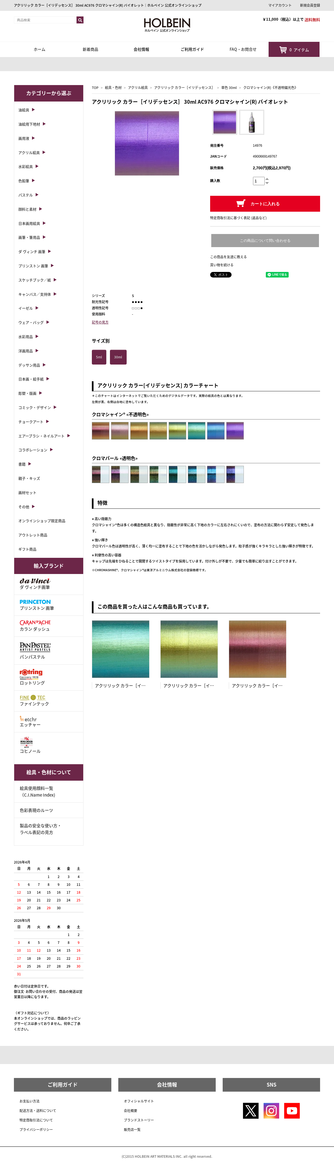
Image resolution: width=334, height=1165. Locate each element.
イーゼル (25, 308)
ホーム (39, 49)
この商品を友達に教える (228, 256)
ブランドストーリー (139, 1120)
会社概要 (130, 1110)
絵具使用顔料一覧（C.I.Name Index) (37, 791)
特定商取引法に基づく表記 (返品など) (238, 217)
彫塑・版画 (27, 393)
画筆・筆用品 (29, 237)
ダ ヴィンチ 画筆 (31, 251)
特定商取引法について (36, 1120)
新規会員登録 (310, 5)
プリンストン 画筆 (33, 265)
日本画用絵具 (29, 223)
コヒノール (30, 745)
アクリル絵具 (138, 87)
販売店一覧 (132, 1129)
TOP (95, 87)
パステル (25, 194)
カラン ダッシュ (35, 626)
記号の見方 (100, 322)
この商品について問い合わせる (265, 240)
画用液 (23, 138)
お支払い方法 (29, 1101)
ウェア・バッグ (31, 322)
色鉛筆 (23, 180)
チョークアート (30, 421)
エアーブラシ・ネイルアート (41, 435)
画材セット (27, 492)
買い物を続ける (222, 264)
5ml (99, 357)
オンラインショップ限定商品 (41, 520)
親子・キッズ (29, 478)
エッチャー (30, 722)
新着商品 (90, 49)
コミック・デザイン (34, 407)
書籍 (22, 464)
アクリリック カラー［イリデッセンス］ (184, 87)
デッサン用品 (29, 365)
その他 (23, 506)
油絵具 (23, 109)
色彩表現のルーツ (36, 810)
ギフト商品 (27, 549)
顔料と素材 (27, 209)
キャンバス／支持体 (34, 294)
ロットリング (32, 677)
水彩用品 (25, 336)
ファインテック (34, 701)
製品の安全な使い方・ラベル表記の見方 (41, 829)
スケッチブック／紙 (34, 280)
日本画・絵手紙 (31, 379)
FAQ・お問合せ (243, 49)
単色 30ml (229, 87)
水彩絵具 (25, 166)
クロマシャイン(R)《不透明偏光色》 (270, 87)
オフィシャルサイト (139, 1101)
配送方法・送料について (37, 1110)
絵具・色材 (113, 87)
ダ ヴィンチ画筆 (35, 584)
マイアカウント (280, 5)
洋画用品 (25, 350)
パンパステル (35, 650)
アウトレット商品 (32, 534)
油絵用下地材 (29, 124)
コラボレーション (32, 449)
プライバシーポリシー (36, 1129)
